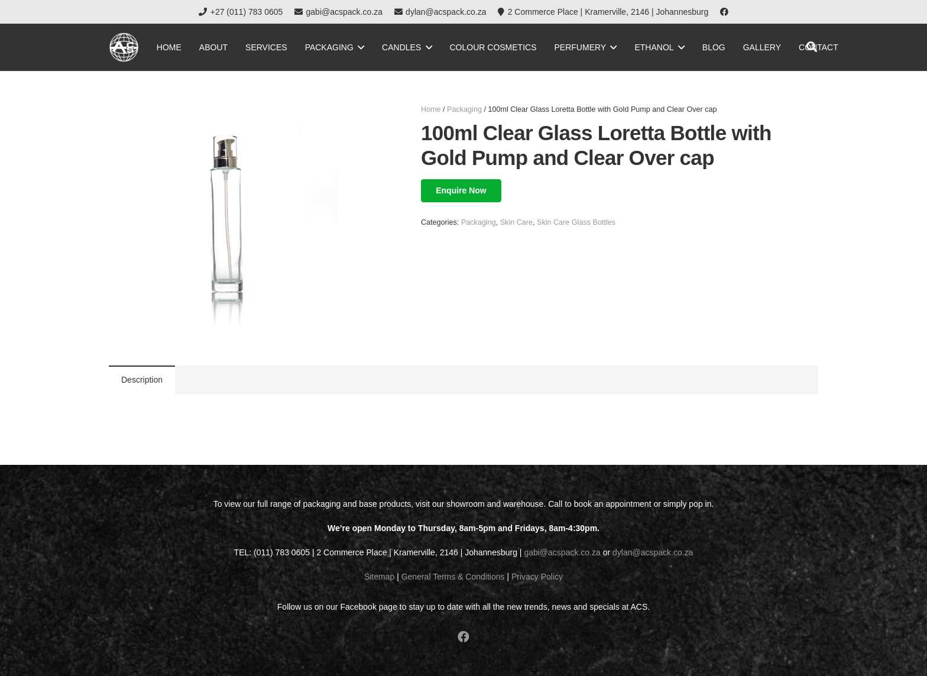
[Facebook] (724, 12)
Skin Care (516, 222)
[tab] (142, 380)
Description (142, 379)
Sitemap (379, 576)
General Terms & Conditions (453, 576)
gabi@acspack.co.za (562, 552)
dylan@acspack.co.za (652, 552)
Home (431, 109)
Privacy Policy (537, 576)
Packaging (464, 109)
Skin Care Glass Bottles (576, 222)
